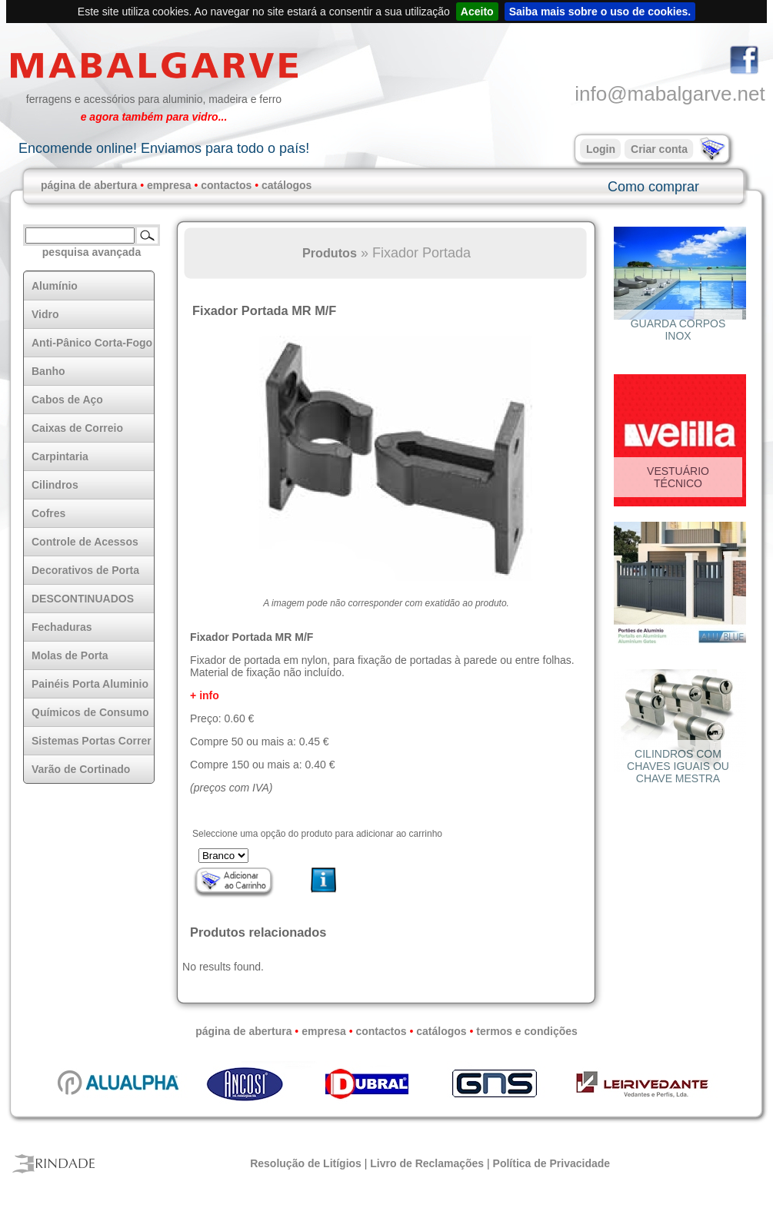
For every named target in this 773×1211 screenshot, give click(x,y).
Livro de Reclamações (427, 1163)
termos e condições (527, 1031)
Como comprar (653, 186)
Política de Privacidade (552, 1163)
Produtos (329, 253)
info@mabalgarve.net (670, 93)
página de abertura (89, 185)
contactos (226, 185)
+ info (204, 695)
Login (600, 149)
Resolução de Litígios (306, 1163)
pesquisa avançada (91, 252)
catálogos (287, 185)
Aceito (477, 11)
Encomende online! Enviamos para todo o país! (163, 148)
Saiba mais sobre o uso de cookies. (600, 11)
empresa (169, 185)
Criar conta (659, 149)
